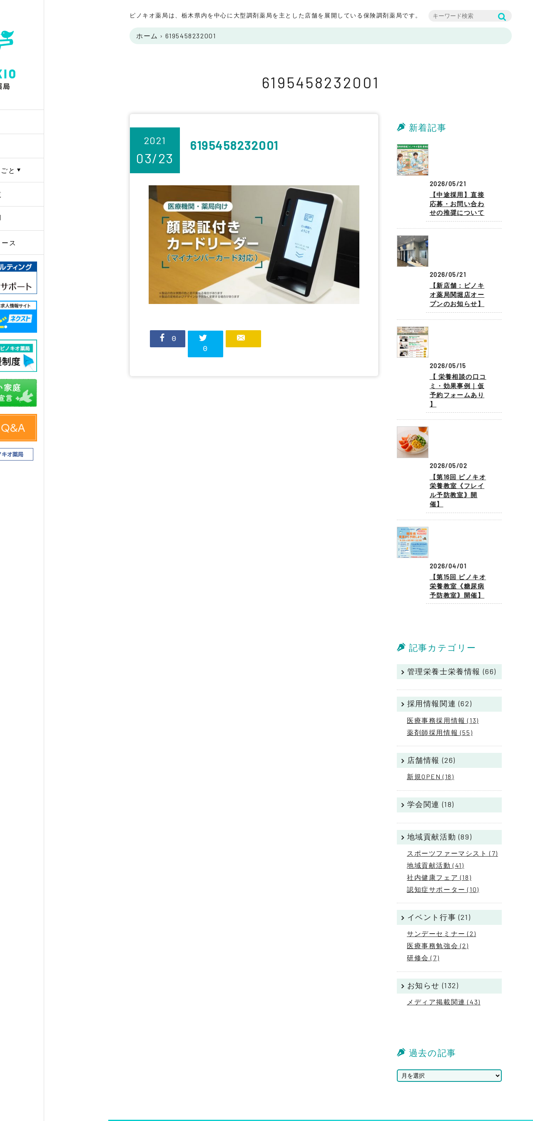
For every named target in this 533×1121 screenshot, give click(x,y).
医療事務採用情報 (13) (443, 637)
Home (31, 122)
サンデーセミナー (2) (441, 850)
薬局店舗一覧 (44, 194)
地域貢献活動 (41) (435, 782)
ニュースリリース (51, 243)
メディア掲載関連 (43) (444, 919)
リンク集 (463, 1084)
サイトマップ (469, 1074)
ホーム (147, 36)
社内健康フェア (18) (439, 794)
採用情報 (36, 218)
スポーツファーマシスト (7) (452, 770)
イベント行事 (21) (439, 834)
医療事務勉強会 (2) (438, 863)
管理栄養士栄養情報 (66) (451, 588)
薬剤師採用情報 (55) (440, 649)
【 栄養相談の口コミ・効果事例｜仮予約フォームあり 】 (460, 333)
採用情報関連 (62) (439, 620)
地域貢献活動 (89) (439, 753)
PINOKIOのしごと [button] (51, 170)
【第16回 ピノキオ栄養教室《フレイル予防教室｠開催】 (460, 417)
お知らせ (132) (433, 902)
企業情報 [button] (36, 146)
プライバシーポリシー (481, 1063)
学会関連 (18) (430, 721)
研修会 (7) (423, 875)
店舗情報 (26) (431, 677)
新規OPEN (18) (430, 694)
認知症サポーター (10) (443, 806)
